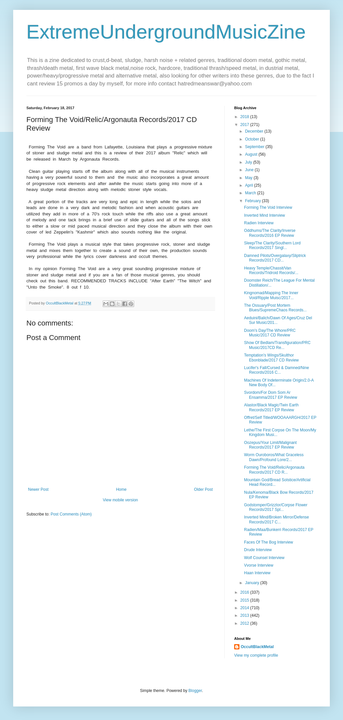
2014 (245, 608)
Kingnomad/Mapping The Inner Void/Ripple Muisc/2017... (271, 295)
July (249, 162)
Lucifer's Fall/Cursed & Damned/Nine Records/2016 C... (276, 370)
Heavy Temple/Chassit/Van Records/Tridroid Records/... (271, 270)
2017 (245, 124)
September (255, 146)
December (255, 131)
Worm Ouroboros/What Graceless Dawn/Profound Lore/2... (274, 457)
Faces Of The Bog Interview (268, 542)
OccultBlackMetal (257, 646)
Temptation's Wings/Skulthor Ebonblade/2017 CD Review (271, 357)
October (252, 139)
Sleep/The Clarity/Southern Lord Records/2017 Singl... (272, 245)
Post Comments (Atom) (71, 514)
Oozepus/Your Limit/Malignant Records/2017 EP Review (270, 445)
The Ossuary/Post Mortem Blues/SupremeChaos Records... (275, 307)
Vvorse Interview (258, 565)
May (249, 177)
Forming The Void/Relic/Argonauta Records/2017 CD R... (274, 469)
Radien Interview (258, 223)
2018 (245, 116)
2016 (245, 592)
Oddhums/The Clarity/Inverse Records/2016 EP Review (270, 232)
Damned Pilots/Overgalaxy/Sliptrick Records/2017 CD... (275, 258)
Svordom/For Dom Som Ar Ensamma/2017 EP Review (270, 394)
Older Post (203, 489)
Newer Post (38, 489)
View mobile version (120, 500)
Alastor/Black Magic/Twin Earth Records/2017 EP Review (271, 407)
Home (121, 489)
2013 (245, 615)
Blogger (195, 690)
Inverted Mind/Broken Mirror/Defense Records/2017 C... (276, 519)
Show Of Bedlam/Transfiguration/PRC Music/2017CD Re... (277, 345)
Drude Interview (258, 550)
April (249, 185)
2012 (245, 623)
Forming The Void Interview (268, 207)
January (252, 582)
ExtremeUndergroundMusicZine (166, 32)
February (253, 201)
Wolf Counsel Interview (264, 557)
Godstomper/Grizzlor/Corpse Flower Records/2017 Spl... (275, 507)
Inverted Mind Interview (264, 215)
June (250, 170)
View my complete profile (256, 655)
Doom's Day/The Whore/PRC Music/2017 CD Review (270, 332)
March (251, 193)
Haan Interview (257, 573)
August (252, 154)
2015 (245, 600)
